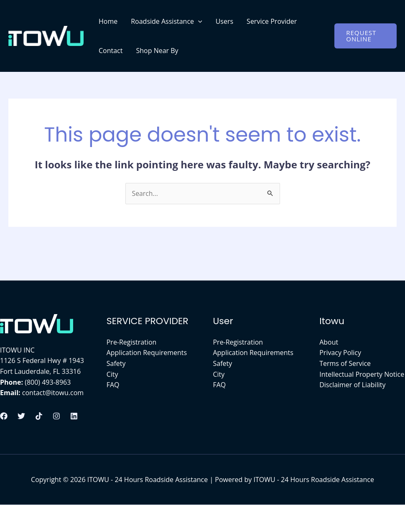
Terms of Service (345, 363)
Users (224, 21)
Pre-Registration (132, 342)
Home (108, 21)
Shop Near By (157, 50)
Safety (116, 363)
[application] (198, 21)
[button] (365, 35)
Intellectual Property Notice (361, 374)
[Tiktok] (39, 416)
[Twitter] (21, 416)
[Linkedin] (74, 416)
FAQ (113, 385)
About (328, 342)
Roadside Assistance (166, 21)
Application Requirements (147, 353)
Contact (110, 50)
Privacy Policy (340, 353)
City (112, 374)
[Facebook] (4, 416)
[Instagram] (56, 416)
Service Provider (272, 21)
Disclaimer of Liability (352, 385)
